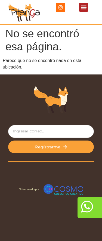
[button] (83, 7)
